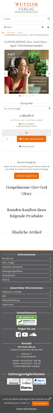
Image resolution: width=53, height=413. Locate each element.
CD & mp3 (11, 32)
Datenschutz (26, 304)
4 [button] (30, 95)
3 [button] (26, 95)
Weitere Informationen (26, 408)
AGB (26, 296)
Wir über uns (26, 258)
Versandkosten (26, 275)
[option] (26, 72)
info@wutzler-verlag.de (29, 366)
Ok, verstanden (40, 403)
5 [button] (33, 95)
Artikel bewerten (26, 175)
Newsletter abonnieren (26, 267)
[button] (5, 73)
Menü (8, 27)
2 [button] (23, 95)
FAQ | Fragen (26, 262)
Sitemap (26, 279)
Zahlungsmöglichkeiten (26, 271)
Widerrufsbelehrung (26, 300)
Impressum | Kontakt (26, 291)
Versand (27, 120)
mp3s (20, 32)
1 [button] (20, 95)
